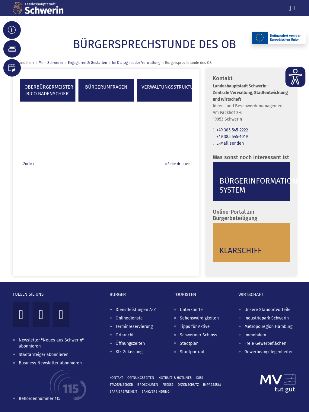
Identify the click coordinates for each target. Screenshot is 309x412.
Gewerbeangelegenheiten (269, 351)
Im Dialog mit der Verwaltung (136, 63)
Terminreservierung (134, 326)
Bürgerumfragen (106, 87)
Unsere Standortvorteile (267, 309)
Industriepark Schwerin (266, 318)
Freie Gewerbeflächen (265, 343)
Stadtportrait (192, 351)
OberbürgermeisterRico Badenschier (48, 90)
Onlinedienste (129, 318)
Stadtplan (189, 343)
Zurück (28, 164)
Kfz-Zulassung (129, 351)
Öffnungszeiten (130, 343)
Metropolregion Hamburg (268, 326)
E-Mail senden (230, 143)
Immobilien (255, 335)
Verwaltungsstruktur (168, 87)
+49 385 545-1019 (232, 136)
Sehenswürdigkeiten (199, 318)
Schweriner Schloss (198, 335)
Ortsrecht (125, 335)
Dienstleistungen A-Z (136, 309)
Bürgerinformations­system (254, 185)
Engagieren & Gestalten (87, 63)
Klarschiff (240, 250)
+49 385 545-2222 (232, 130)
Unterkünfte (191, 309)
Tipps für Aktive (195, 326)
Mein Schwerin (51, 63)
